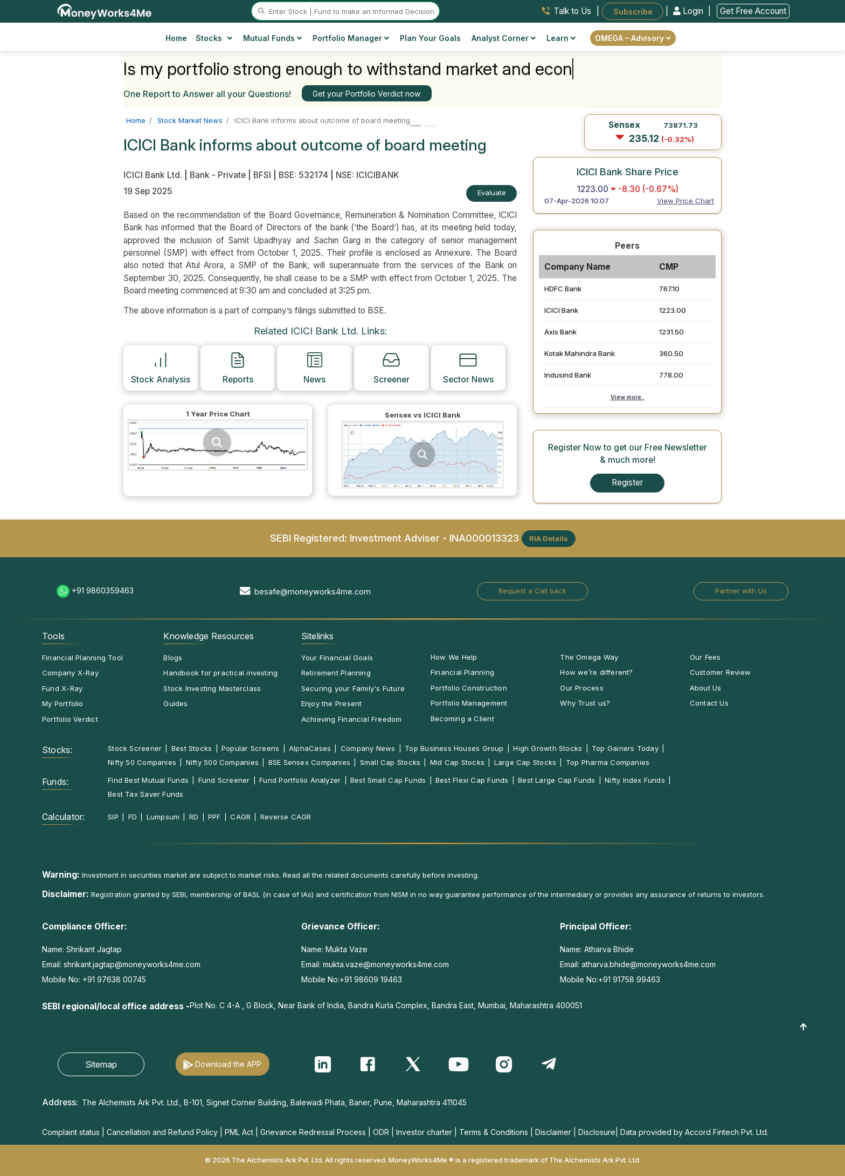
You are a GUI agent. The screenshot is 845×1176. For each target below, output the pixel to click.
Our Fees (705, 657)
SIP (113, 816)
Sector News (468, 367)
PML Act (239, 1132)
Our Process (581, 687)
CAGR (240, 816)
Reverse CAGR (285, 816)
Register (627, 482)
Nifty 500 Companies (222, 762)
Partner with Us (741, 590)
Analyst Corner (504, 38)
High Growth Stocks (547, 748)
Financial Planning (462, 672)
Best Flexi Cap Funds (471, 780)
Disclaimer (553, 1132)
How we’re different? (596, 672)
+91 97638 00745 (113, 979)
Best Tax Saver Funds (145, 794)
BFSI (262, 175)
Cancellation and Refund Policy (162, 1132)
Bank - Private (218, 175)
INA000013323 (484, 537)
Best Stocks (191, 748)
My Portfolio (63, 703)
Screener (391, 367)
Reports (238, 367)
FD (132, 816)
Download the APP (228, 1064)
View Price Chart (685, 200)
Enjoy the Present (331, 703)
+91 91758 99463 (629, 979)
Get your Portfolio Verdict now (366, 93)
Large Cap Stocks (525, 762)
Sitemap (101, 1064)
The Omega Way (589, 657)
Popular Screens (250, 748)
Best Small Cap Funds (388, 780)
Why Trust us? (585, 703)
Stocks (214, 38)
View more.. (628, 397)
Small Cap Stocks (390, 762)
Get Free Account (753, 11)
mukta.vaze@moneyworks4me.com (386, 964)
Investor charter (424, 1132)
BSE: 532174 (303, 175)
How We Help (454, 657)
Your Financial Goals (337, 657)
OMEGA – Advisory (633, 38)
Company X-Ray (70, 672)
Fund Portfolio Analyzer (300, 780)
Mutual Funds (272, 38)
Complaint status (71, 1132)
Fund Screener (224, 780)
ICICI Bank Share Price (627, 171)
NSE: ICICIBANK (367, 175)
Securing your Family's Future (353, 688)
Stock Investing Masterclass (212, 688)
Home (176, 38)
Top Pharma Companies (607, 762)
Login (689, 11)
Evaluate (491, 192)
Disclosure (596, 1132)
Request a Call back (532, 590)
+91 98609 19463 (371, 979)
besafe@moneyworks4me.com (312, 591)
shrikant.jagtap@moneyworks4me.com (132, 964)
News (314, 367)
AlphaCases (310, 748)
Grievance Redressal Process (313, 1132)
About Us (706, 687)
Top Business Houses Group (454, 748)
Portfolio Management (469, 703)
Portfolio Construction (469, 687)
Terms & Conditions (493, 1132)
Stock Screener (135, 748)
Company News (368, 748)
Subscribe (633, 11)
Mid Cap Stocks (457, 762)
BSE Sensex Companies (309, 762)
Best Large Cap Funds (556, 780)
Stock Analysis (160, 367)
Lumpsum (163, 816)
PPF (214, 816)
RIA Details (548, 538)
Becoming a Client (462, 718)
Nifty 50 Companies (142, 762)
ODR (381, 1132)
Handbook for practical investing (220, 672)
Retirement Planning (336, 672)
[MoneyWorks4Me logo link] (105, 10)
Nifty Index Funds (635, 780)
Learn (561, 38)
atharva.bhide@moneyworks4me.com (648, 964)
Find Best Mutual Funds (148, 780)
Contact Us (709, 703)
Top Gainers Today (625, 748)
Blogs (172, 657)
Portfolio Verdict (70, 719)
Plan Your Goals (430, 38)
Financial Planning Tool (82, 657)
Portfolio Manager (351, 38)
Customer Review (720, 672)
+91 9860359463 (103, 590)
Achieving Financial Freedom (351, 719)
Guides (175, 703)
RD (193, 816)
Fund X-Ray (62, 688)
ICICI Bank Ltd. (153, 175)
